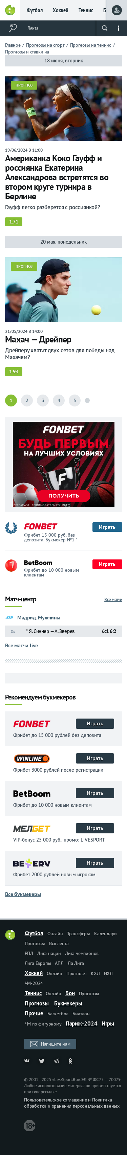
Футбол (35, 10)
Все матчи (113, 599)
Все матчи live (21, 645)
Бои (70, 993)
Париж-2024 (82, 1023)
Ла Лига (76, 963)
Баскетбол (57, 1014)
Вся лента (59, 943)
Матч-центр (20, 599)
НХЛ (108, 973)
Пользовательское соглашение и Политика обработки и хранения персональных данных (72, 1103)
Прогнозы (35, 943)
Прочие (34, 1013)
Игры (108, 1023)
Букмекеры (68, 1003)
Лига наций (49, 953)
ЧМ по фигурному (43, 1024)
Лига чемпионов (82, 953)
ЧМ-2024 (34, 983)
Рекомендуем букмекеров (40, 698)
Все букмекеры (23, 894)
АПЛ (59, 963)
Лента (32, 28)
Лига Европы (38, 963)
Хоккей (60, 10)
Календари (105, 933)
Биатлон (81, 1014)
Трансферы (78, 933)
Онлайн (55, 933)
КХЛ (95, 973)
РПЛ (29, 953)
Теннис (86, 10)
